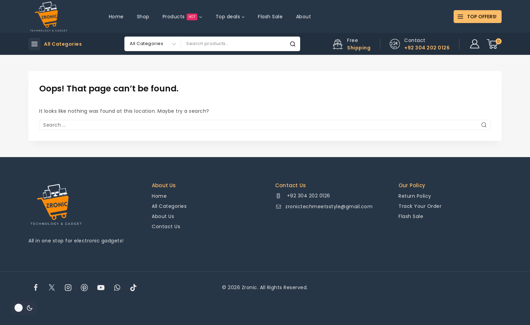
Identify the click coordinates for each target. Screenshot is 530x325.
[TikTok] (133, 287)
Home (116, 16)
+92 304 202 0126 (307, 195)
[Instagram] (68, 287)
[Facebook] (35, 287)
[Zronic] (48, 16)
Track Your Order (420, 206)
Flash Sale (270, 16)
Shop (143, 16)
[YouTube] (101, 287)
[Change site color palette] (23, 308)
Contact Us (166, 226)
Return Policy (415, 196)
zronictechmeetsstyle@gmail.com (328, 206)
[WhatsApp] (117, 287)
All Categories (169, 206)
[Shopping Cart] (494, 44)
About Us (163, 216)
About (303, 16)
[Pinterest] (84, 287)
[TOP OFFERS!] (478, 16)
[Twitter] (52, 287)
